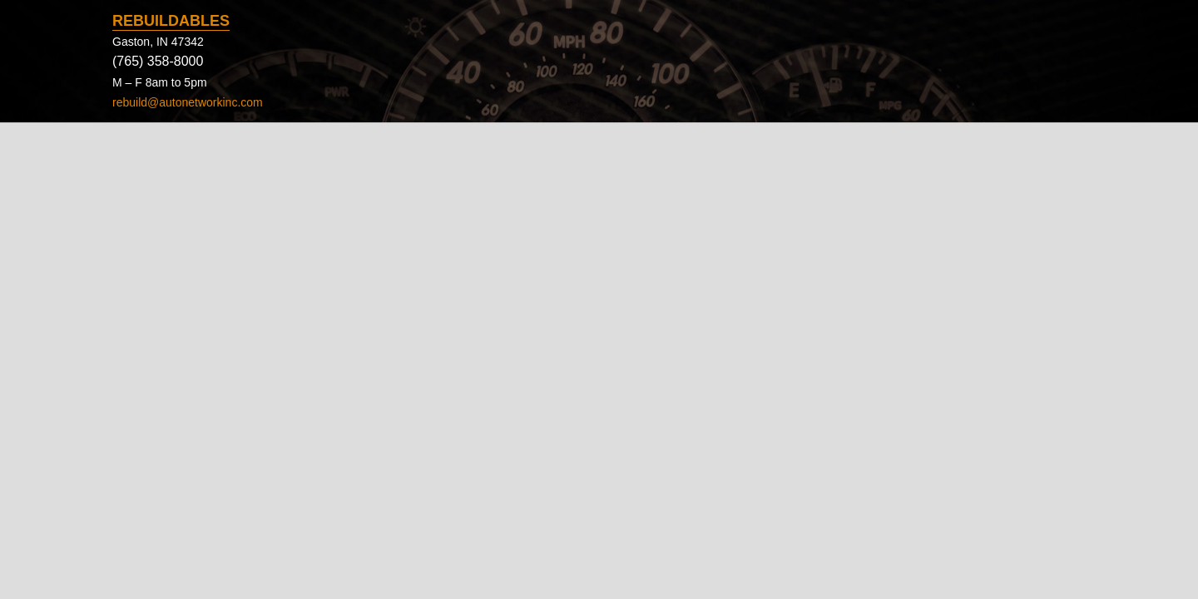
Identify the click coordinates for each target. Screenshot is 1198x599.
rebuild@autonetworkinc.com (187, 102)
